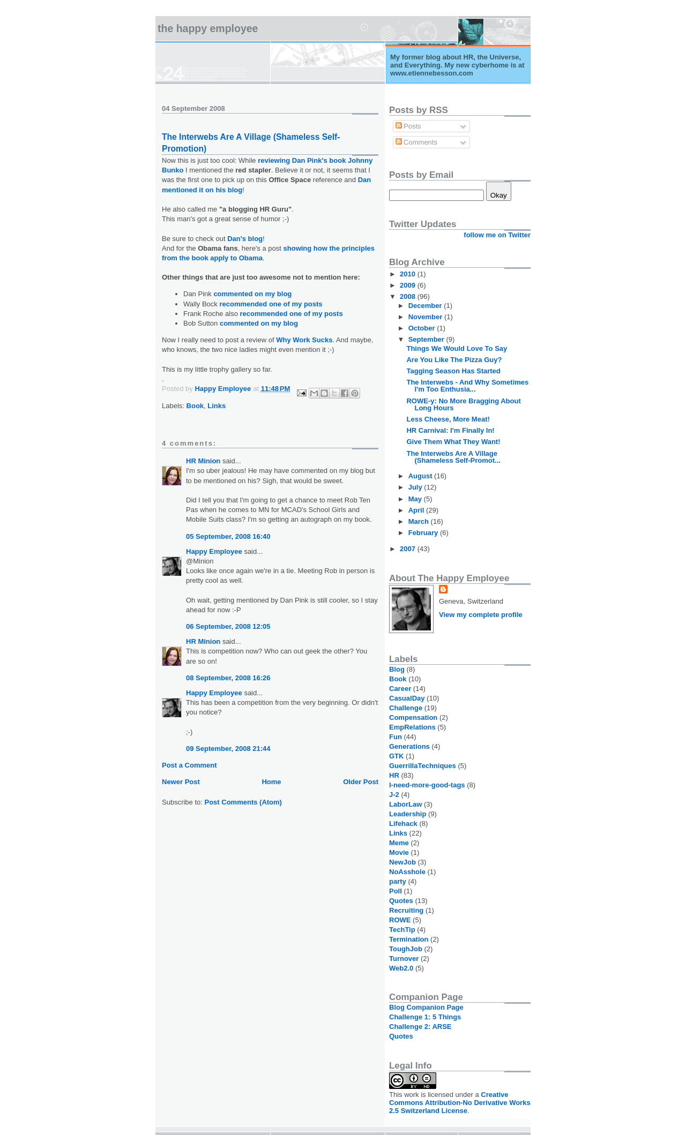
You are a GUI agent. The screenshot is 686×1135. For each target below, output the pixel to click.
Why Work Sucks (304, 340)
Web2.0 (401, 968)
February (424, 533)
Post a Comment (189, 765)
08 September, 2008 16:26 (228, 678)
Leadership (407, 814)
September (427, 339)
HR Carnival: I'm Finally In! (450, 430)
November (426, 317)
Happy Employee (214, 551)
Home (271, 782)
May (416, 499)
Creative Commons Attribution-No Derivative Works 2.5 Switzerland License (460, 1103)
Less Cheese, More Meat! (447, 419)
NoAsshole (407, 872)
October (422, 328)
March (419, 521)
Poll (395, 891)
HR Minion (203, 461)
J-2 (394, 795)
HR (394, 775)
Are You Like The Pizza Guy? (454, 360)
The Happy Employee (208, 28)
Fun (395, 737)
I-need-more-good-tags (427, 785)
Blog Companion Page (426, 1007)
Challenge (405, 708)
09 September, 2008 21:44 (228, 749)
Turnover (404, 958)
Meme (399, 843)
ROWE (400, 920)
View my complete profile (481, 615)
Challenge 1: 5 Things (425, 1017)
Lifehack (403, 824)
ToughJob (405, 949)
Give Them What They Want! (453, 442)
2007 (408, 549)
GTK (396, 756)
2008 (408, 296)
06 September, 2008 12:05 (228, 626)
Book (195, 406)
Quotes (401, 901)
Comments (416, 142)
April (417, 510)
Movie (399, 852)
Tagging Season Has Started (453, 371)
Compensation (413, 717)
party (397, 881)
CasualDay (406, 698)
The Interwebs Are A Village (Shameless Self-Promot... (453, 456)
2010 (408, 274)
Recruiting (406, 910)
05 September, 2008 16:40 (228, 536)
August (421, 476)
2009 (408, 285)
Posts (408, 126)
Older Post (360, 782)
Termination (408, 939)
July (416, 487)
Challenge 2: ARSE (420, 1027)
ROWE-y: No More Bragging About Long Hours (463, 404)
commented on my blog (252, 294)
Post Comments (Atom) (243, 802)
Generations (409, 746)
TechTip (402, 930)
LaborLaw (405, 804)
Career (400, 689)
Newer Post (181, 782)
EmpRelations (412, 727)
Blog (397, 669)
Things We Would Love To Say (456, 348)
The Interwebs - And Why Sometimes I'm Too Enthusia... (467, 385)
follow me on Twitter (497, 235)
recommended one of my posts (270, 304)
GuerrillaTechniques (422, 766)
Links (216, 406)
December (426, 306)
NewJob (402, 862)
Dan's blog (245, 239)
